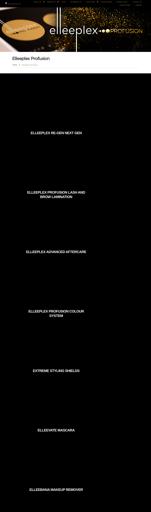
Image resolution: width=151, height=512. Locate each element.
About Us (42, 2)
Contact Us (137, 2)
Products (56, 2)
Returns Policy (83, 483)
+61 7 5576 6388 (124, 457)
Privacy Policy (83, 479)
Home (14, 64)
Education (93, 2)
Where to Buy (123, 2)
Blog (68, 2)
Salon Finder (109, 2)
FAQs (44, 462)
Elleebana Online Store (86, 457)
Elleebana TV (79, 2)
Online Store (126, 4)
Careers (138, 4)
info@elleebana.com (127, 462)
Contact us (46, 470)
